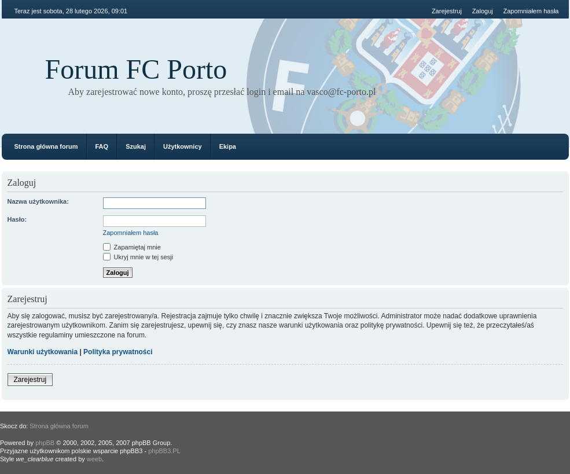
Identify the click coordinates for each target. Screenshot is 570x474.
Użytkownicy (182, 146)
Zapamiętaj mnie (132, 247)
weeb (94, 458)
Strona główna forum (46, 146)
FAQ (102, 146)
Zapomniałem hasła (531, 11)
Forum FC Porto (136, 69)
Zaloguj (482, 11)
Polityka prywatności (117, 352)
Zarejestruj (447, 11)
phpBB (44, 442)
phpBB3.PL (164, 450)
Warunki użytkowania (43, 352)
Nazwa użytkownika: (38, 201)
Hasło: (17, 219)
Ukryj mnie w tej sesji (138, 256)
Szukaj (136, 146)
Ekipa (227, 146)
